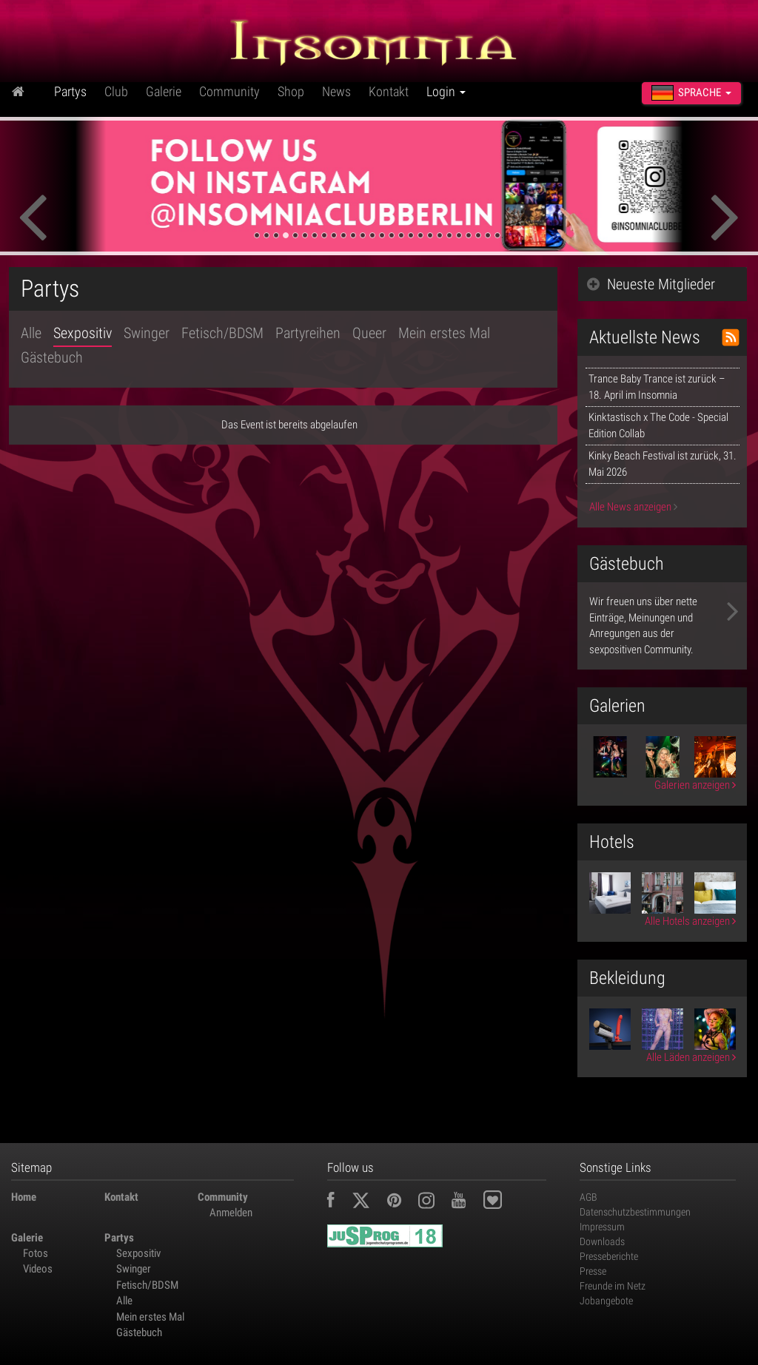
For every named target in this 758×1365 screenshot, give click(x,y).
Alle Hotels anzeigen (690, 921)
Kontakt (389, 91)
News (336, 91)
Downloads (602, 1241)
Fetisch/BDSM (222, 333)
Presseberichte (609, 1256)
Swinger (147, 333)
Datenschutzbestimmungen (635, 1212)
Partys (70, 91)
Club (116, 91)
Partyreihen (308, 333)
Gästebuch (52, 357)
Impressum (602, 1227)
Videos (38, 1268)
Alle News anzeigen (633, 506)
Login (446, 91)
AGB (588, 1197)
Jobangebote (606, 1301)
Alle (31, 333)
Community (229, 91)
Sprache (691, 93)
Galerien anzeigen (695, 785)
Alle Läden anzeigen (691, 1057)
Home (23, 1197)
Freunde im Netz (612, 1286)
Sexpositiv (82, 333)
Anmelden (230, 1212)
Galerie (163, 91)
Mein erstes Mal (444, 333)
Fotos (35, 1253)
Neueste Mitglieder (651, 284)
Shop (291, 91)
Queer (369, 333)
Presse (593, 1271)
